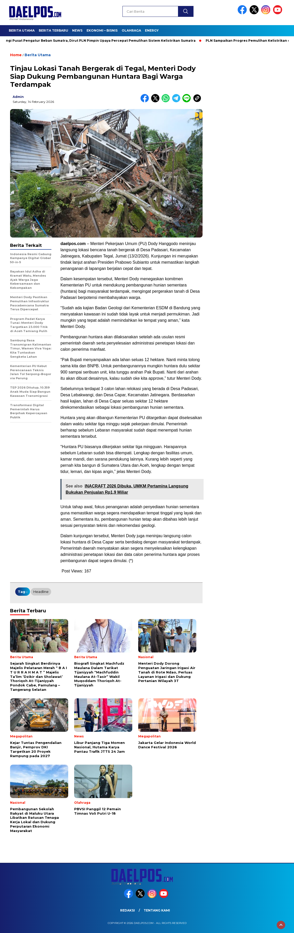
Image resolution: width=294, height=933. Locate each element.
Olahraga (131, 30)
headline (41, 592)
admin (18, 97)
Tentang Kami (157, 910)
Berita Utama (22, 30)
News (77, 30)
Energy (152, 30)
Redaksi (127, 910)
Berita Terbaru (53, 30)
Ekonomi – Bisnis (102, 30)
